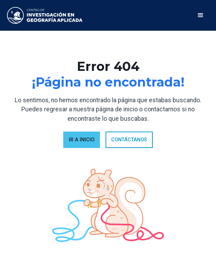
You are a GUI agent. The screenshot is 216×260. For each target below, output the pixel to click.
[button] (200, 15)
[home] (44, 15)
